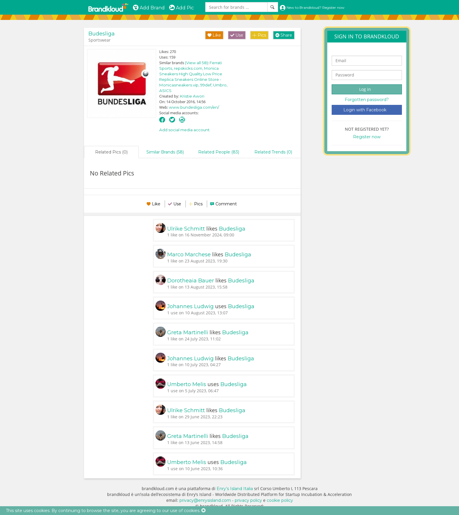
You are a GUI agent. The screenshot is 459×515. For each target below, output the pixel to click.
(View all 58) (196, 62)
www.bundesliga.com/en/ (194, 107)
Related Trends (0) (273, 152)
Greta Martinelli (187, 332)
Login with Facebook (364, 109)
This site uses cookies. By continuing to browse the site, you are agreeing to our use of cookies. (103, 510)
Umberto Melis (186, 384)
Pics (259, 35)
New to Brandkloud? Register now (312, 7)
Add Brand (149, 8)
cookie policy (280, 500)
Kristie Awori (192, 96)
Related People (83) (218, 152)
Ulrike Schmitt (186, 229)
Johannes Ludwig (190, 306)
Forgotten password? (367, 99)
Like (214, 35)
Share (283, 35)
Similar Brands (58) (165, 152)
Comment (226, 204)
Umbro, (220, 85)
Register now (367, 136)
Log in (365, 89)
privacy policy (248, 500)
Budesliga (101, 33)
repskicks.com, (189, 68)
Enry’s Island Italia (235, 488)
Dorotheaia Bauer (190, 280)
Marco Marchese (189, 254)
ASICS (165, 90)
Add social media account (184, 129)
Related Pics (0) (111, 152)
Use (236, 35)
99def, (206, 85)
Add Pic (181, 8)
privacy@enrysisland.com (205, 500)
